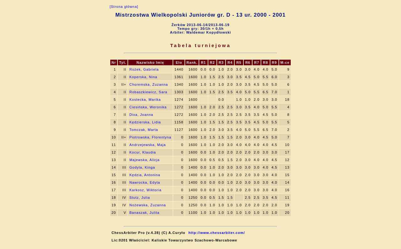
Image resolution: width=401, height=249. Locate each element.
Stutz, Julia (139, 197)
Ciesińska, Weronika (148, 107)
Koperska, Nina (143, 77)
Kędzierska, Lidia (145, 122)
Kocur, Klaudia (142, 152)
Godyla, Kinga (142, 167)
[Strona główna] (124, 6)
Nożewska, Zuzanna (147, 205)
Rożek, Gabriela (144, 69)
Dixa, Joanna (141, 114)
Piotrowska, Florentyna (150, 137)
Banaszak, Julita (144, 212)
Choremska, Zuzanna (148, 84)
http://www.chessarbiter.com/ (216, 233)
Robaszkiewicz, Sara (148, 92)
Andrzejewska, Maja (147, 145)
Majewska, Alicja (144, 160)
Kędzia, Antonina (144, 175)
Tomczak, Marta (143, 130)
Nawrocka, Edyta (144, 182)
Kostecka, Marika (145, 99)
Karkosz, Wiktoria (145, 190)
